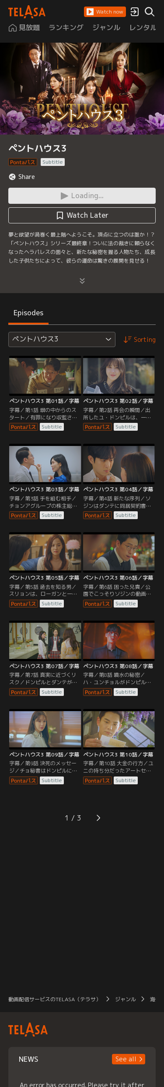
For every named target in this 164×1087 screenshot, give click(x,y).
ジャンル (125, 999)
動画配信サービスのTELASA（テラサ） (54, 999)
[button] (105, 12)
